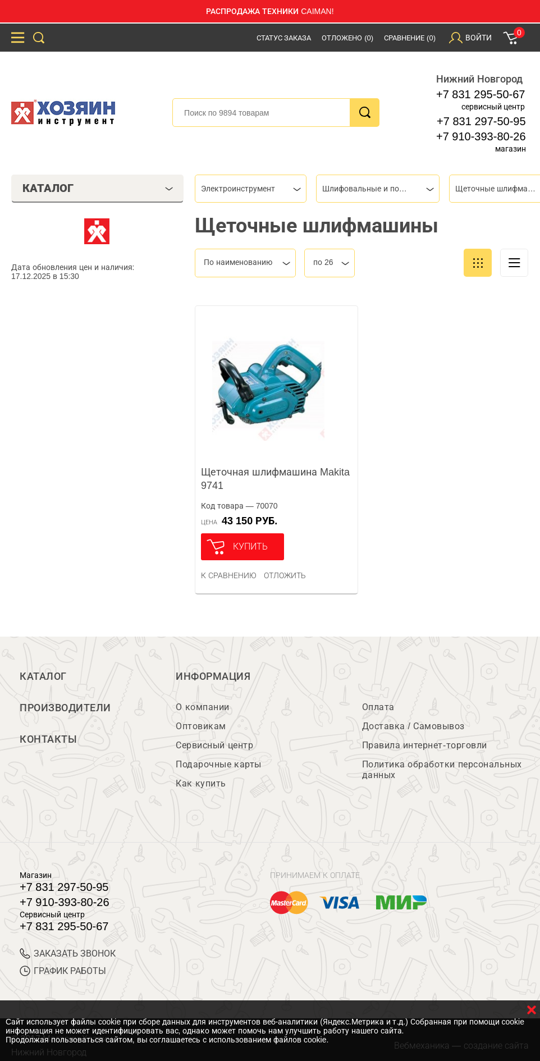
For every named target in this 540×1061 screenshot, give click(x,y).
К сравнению (229, 575)
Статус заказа (284, 38)
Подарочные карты (218, 764)
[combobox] (250, 189)
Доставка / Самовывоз (413, 726)
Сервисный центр (214, 745)
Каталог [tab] (97, 188)
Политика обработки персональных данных (442, 770)
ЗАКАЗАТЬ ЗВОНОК (68, 953)
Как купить (201, 783)
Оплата (378, 707)
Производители (65, 708)
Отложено (347, 38)
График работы (63, 971)
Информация (213, 676)
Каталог (43, 676)
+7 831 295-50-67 (480, 94)
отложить (285, 575)
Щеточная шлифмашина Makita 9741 (275, 479)
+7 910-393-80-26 (481, 136)
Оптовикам (201, 726)
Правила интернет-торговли (424, 745)
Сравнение (410, 38)
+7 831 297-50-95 (481, 121)
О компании (202, 707)
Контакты (48, 739)
